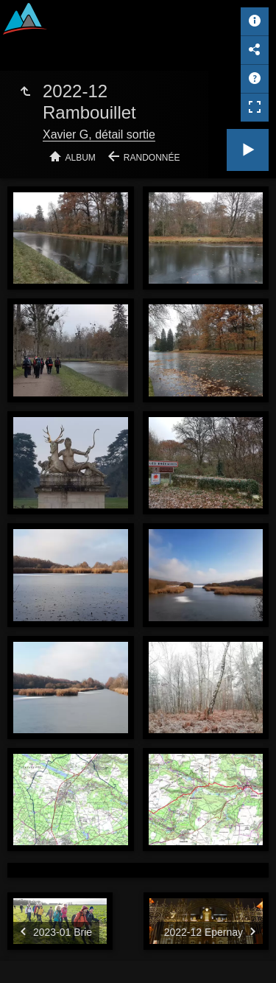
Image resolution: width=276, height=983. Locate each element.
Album (81, 158)
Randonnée (152, 158)
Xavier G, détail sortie (99, 134)
